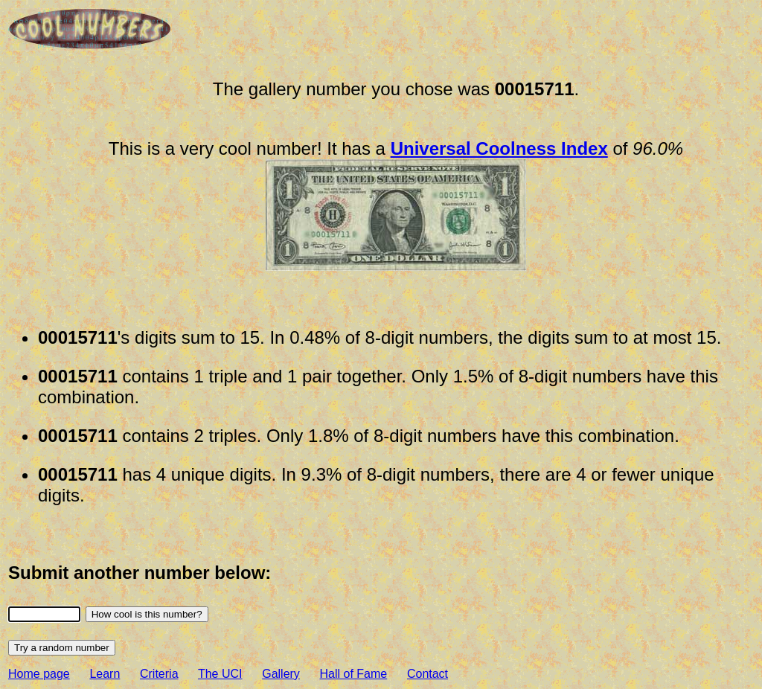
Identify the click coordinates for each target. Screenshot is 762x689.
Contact (427, 673)
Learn (104, 673)
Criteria (159, 673)
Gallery (281, 673)
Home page (39, 673)
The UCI (220, 673)
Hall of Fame (354, 673)
